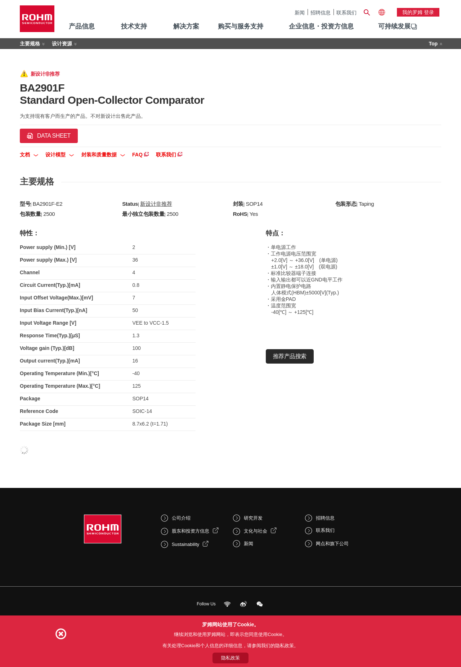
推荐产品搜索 (289, 356)
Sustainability (186, 544)
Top (433, 43)
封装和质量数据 (103, 155)
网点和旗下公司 (332, 543)
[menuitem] (394, 26)
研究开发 (253, 518)
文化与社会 (255, 531)
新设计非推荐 (156, 204)
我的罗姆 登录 (418, 12)
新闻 (300, 12)
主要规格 (30, 43)
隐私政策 (230, 658)
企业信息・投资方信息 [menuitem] (321, 26)
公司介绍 (181, 518)
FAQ (140, 154)
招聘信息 (320, 12)
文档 (29, 155)
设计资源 (62, 43)
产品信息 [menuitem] (82, 26)
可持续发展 (394, 26)
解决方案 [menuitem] (186, 26)
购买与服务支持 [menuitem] (240, 26)
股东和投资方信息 (190, 531)
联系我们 (346, 12)
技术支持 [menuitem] (134, 26)
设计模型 (59, 155)
